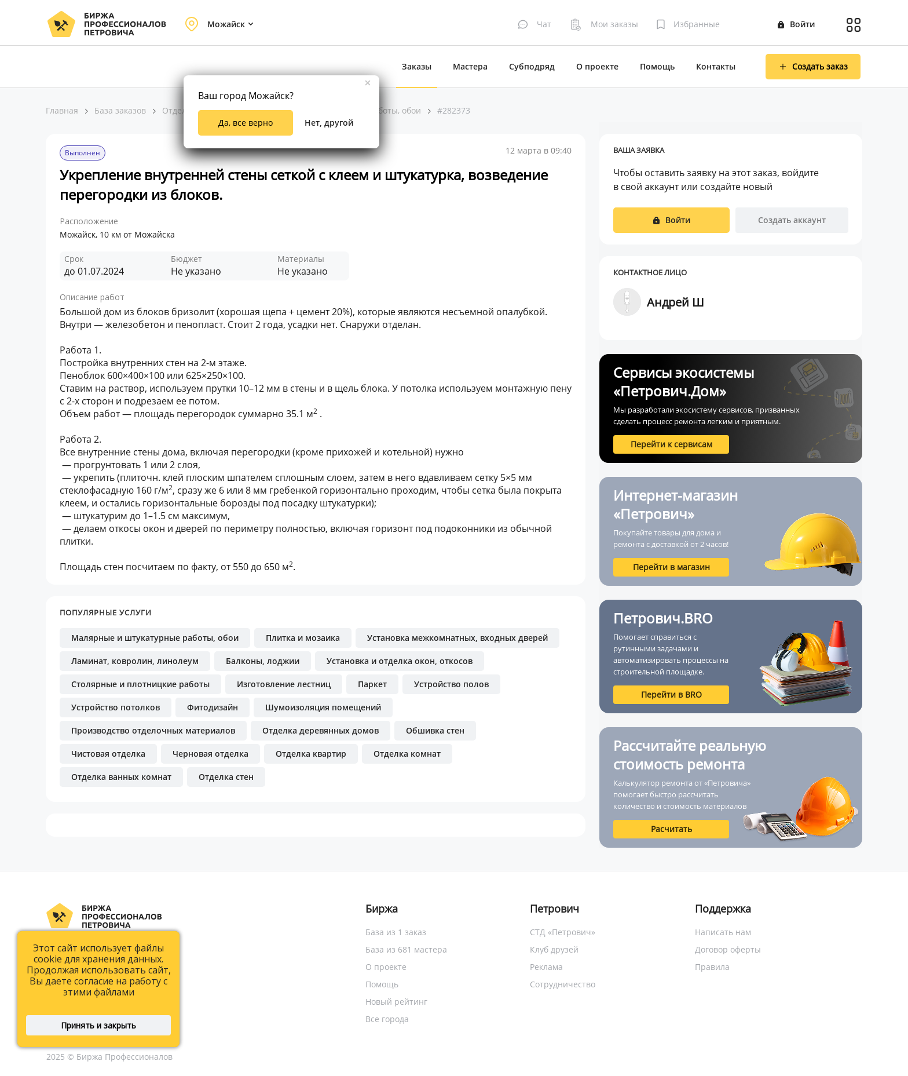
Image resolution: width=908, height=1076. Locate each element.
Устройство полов (451, 684)
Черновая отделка (210, 753)
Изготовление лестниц (284, 684)
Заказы (416, 66)
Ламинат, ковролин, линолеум (135, 660)
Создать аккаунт (792, 219)
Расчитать (671, 828)
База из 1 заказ (395, 932)
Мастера (470, 66)
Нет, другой (329, 122)
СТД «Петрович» (562, 932)
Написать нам (723, 932)
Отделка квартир (311, 753)
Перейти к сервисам (671, 444)
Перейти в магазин (671, 566)
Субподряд (532, 66)
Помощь (657, 66)
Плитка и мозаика (303, 637)
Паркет (372, 684)
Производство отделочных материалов (153, 730)
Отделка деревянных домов (320, 730)
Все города (387, 1018)
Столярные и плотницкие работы (140, 684)
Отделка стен (226, 776)
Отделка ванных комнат (121, 776)
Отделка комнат (407, 753)
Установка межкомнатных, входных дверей (457, 637)
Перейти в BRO (671, 694)
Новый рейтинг (396, 1001)
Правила (712, 966)
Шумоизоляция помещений (323, 707)
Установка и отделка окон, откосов (400, 660)
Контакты (715, 66)
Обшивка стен (435, 730)
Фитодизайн (212, 707)
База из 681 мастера (406, 949)
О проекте (597, 66)
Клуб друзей (554, 949)
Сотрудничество (562, 984)
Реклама (546, 966)
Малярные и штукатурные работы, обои (155, 637)
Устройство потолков (115, 707)
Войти (796, 24)
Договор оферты (728, 949)
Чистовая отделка (108, 753)
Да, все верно (245, 122)
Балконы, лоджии (262, 660)
